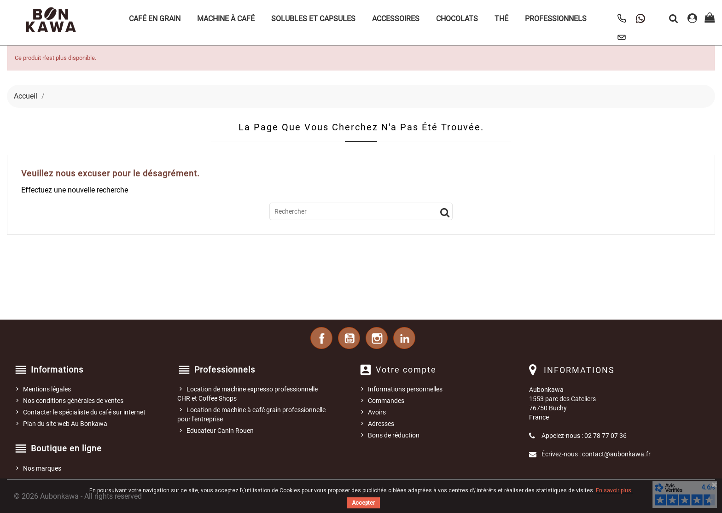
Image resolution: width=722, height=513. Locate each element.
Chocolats (457, 18)
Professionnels (556, 18)
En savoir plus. (614, 490)
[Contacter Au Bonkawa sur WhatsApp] (640, 18)
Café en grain (154, 18)
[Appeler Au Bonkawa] (621, 18)
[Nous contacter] (621, 37)
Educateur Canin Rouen (220, 430)
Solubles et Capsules (313, 18)
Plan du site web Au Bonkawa (65, 423)
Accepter (363, 503)
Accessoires (395, 18)
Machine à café (226, 18)
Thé (501, 18)
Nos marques (42, 468)
